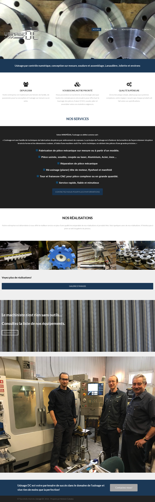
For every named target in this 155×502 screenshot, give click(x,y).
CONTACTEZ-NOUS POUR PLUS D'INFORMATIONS (77, 192)
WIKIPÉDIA (66, 135)
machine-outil (72, 143)
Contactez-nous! (123, 487)
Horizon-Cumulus (67, 499)
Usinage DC (39, 499)
